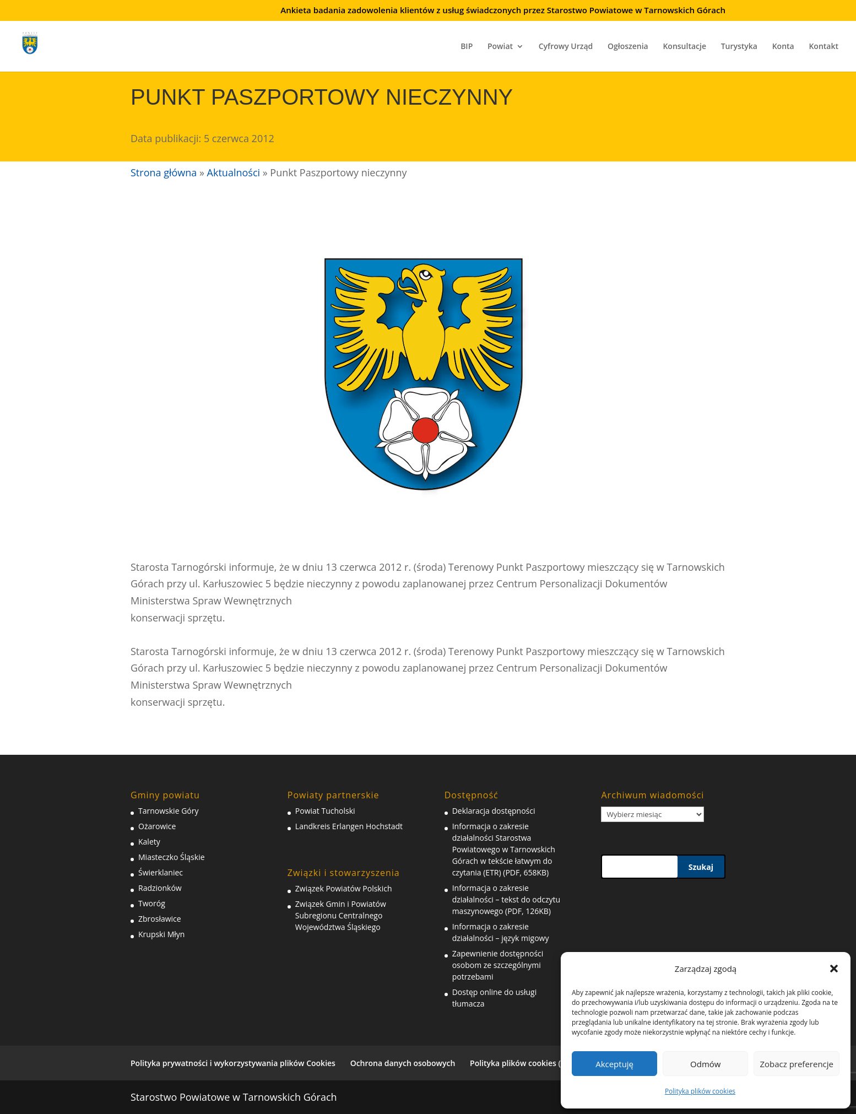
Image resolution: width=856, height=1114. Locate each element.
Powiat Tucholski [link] (325, 810)
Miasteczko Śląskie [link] (171, 857)
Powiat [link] (500, 46)
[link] (37, 41)
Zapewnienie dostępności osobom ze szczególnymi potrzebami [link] (498, 965)
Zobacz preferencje (796, 1063)
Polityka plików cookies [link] (700, 1091)
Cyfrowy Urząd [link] (566, 46)
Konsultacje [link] (684, 46)
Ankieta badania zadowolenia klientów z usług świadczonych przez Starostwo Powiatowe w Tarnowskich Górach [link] (502, 10)
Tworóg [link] (151, 903)
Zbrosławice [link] (159, 918)
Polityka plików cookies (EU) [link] (521, 1063)
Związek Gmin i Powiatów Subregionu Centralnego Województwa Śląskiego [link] (340, 915)
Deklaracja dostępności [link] (493, 810)
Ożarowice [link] (157, 826)
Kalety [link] (149, 841)
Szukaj (701, 867)
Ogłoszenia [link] (628, 46)
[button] (833, 968)
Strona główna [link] (164, 172)
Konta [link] (783, 46)
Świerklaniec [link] (160, 872)
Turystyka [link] (739, 46)
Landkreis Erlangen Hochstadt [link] (349, 826)
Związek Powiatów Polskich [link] (343, 888)
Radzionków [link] (160, 888)
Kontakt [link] (823, 46)
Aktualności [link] (233, 172)
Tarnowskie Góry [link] (168, 810)
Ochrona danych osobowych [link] (403, 1063)
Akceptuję (614, 1063)
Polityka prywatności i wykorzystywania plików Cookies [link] (233, 1063)
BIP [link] (466, 46)
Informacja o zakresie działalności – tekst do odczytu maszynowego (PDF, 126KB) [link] (506, 899)
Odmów (705, 1063)
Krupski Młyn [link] (161, 934)
